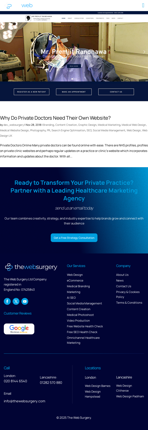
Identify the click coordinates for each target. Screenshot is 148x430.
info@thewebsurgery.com (24, 401)
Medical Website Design (14, 130)
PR (48, 130)
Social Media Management (109, 130)
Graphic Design (87, 125)
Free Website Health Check (85, 326)
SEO (89, 130)
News (120, 280)
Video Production (78, 321)
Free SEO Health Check (82, 332)
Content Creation (66, 125)
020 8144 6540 (15, 381)
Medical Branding (78, 286)
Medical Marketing (109, 125)
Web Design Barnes (97, 386)
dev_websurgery (13, 125)
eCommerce (75, 280)
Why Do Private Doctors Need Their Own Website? (55, 117)
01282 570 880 (51, 382)
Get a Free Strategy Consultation (74, 238)
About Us (122, 275)
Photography (38, 130)
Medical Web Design (134, 125)
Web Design (134, 130)
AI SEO (71, 298)
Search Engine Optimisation (68, 130)
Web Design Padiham (130, 396)
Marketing (73, 292)
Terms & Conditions (129, 303)
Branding (48, 125)
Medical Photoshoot (80, 315)
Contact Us (123, 286)
